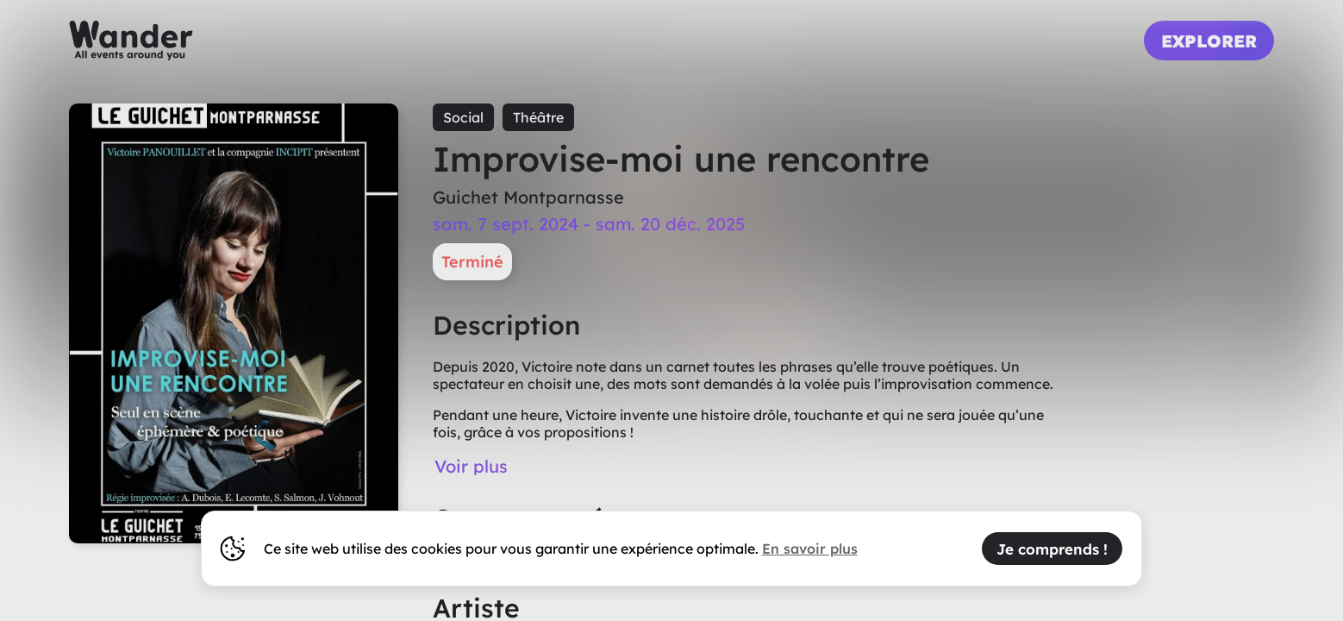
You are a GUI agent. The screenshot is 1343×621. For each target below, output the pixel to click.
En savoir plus (810, 548)
